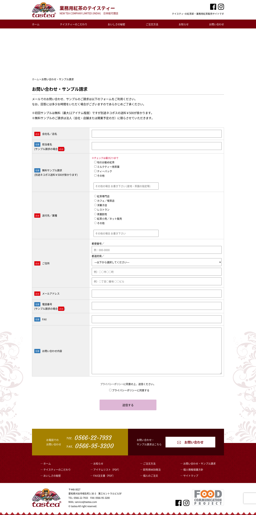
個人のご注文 (150, 475)
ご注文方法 (152, 24)
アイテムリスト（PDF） (107, 469)
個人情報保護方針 (193, 469)
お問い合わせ (216, 24)
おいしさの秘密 (116, 24)
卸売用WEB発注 (152, 469)
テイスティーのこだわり (73, 24)
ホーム (35, 24)
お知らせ (184, 24)
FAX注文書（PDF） (104, 475)
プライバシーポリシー (111, 384)
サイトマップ (190, 475)
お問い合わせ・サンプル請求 (199, 463)
